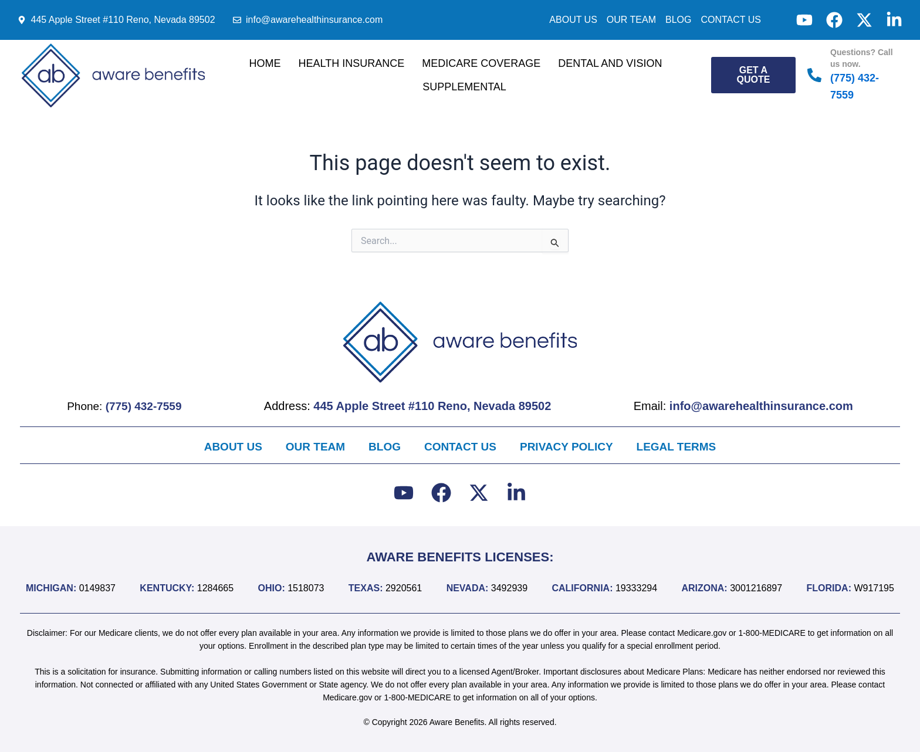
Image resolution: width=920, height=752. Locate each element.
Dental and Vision (610, 63)
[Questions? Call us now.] (814, 75)
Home (265, 63)
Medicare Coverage (481, 63)
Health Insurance (352, 63)
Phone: (126, 405)
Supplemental (464, 87)
